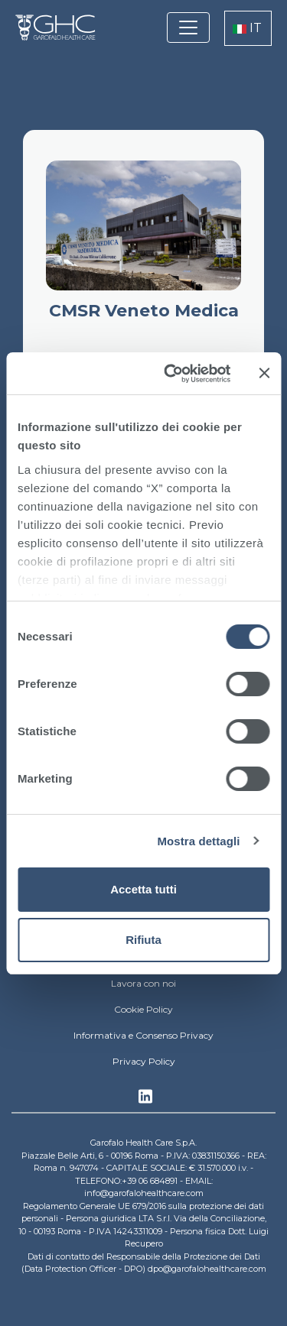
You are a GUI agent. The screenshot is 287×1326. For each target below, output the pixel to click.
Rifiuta (143, 939)
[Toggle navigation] (188, 27)
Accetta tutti (143, 889)
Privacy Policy (144, 1061)
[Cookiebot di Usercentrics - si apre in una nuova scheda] (171, 374)
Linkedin (145, 1100)
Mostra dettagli (198, 841)
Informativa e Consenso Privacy (143, 1035)
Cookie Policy (143, 1009)
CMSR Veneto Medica (144, 310)
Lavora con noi (143, 983)
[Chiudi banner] (264, 373)
